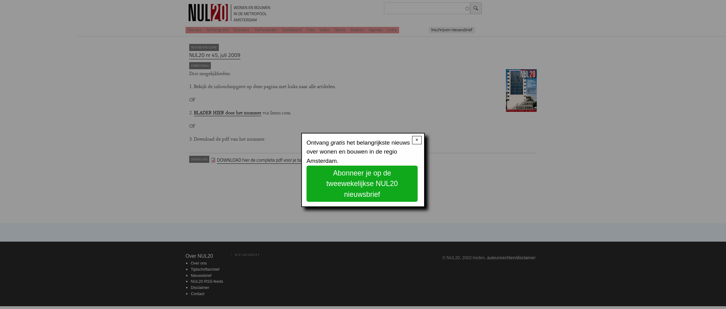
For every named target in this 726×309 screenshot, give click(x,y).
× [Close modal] (416, 139)
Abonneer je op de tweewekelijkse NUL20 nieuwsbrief (362, 183)
